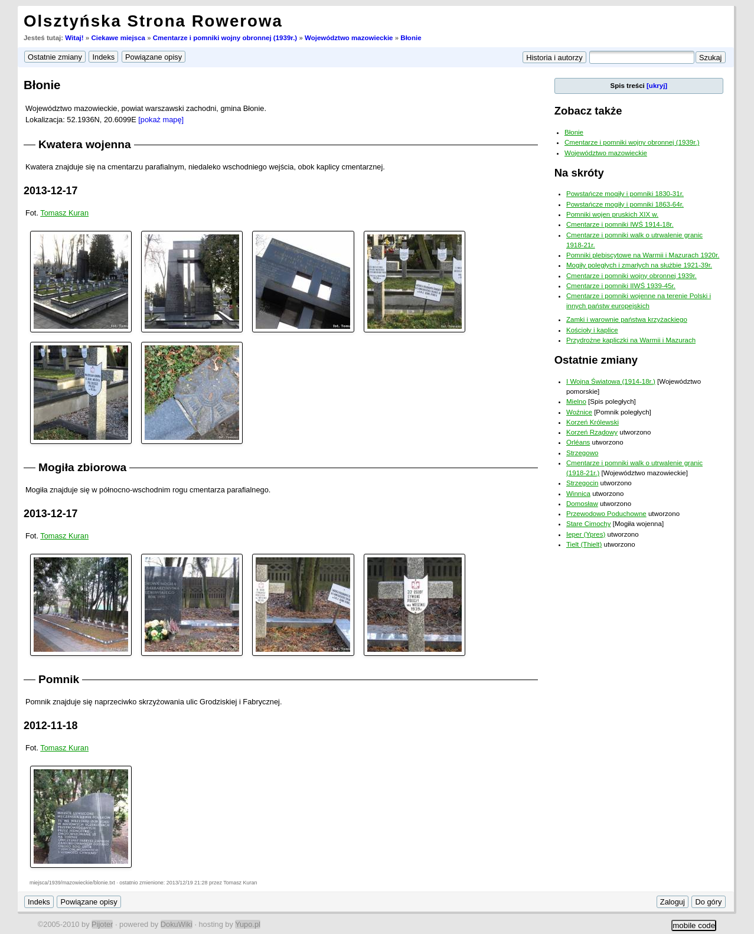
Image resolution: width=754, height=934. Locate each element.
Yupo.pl (247, 924)
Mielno (576, 401)
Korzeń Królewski (592, 422)
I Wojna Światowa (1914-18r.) (610, 381)
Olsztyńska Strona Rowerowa (153, 21)
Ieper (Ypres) (585, 534)
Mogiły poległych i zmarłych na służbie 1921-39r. (639, 265)
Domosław (582, 503)
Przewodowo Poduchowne (606, 513)
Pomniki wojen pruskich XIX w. (612, 214)
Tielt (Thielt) (584, 544)
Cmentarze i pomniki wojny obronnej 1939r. (631, 275)
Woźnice (579, 412)
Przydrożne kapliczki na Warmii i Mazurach (631, 340)
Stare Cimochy (588, 523)
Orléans (578, 442)
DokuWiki (176, 924)
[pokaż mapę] (161, 119)
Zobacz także (588, 110)
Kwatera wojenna (84, 144)
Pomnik (58, 679)
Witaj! (74, 37)
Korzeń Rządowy (592, 432)
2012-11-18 (51, 725)
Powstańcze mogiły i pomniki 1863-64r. (625, 204)
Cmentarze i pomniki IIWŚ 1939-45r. (620, 285)
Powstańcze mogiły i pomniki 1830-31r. (625, 193)
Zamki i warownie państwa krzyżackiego (626, 319)
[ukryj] (657, 85)
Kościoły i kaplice (592, 330)
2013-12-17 (51, 191)
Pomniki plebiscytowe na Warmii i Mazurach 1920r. (642, 255)
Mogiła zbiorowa (82, 467)
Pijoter (102, 924)
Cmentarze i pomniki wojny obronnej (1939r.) (225, 37)
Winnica (578, 493)
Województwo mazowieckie (349, 37)
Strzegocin (582, 482)
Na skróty (579, 172)
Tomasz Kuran (64, 212)
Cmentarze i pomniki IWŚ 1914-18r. (620, 224)
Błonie (410, 37)
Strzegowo (582, 452)
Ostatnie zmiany (596, 360)
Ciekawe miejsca (118, 37)
